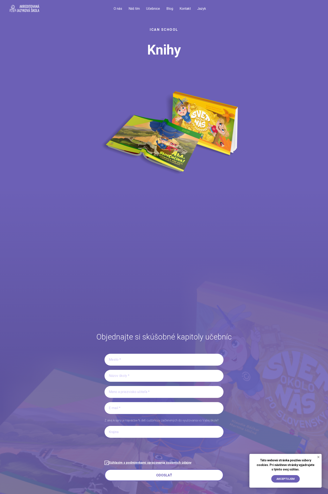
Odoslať (164, 475)
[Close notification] (318, 457)
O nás (118, 9)
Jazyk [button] (201, 9)
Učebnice (153, 9)
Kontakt (185, 9)
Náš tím (134, 9)
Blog (169, 9)
